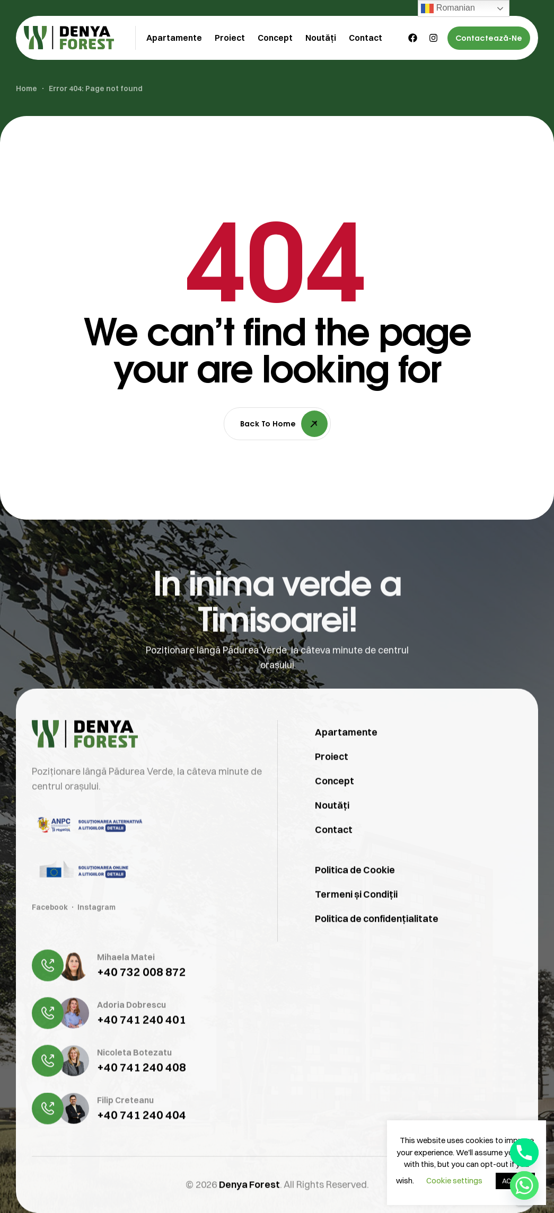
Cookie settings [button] (454, 1180)
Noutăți (332, 827)
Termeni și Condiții (356, 916)
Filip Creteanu (125, 1122)
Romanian (447, 8)
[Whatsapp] (524, 1185)
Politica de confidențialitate (376, 940)
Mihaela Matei (126, 979)
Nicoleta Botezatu (134, 1074)
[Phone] (524, 1152)
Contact (334, 851)
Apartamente (346, 754)
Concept (334, 803)
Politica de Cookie (355, 892)
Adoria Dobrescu (131, 1026)
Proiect (331, 778)
